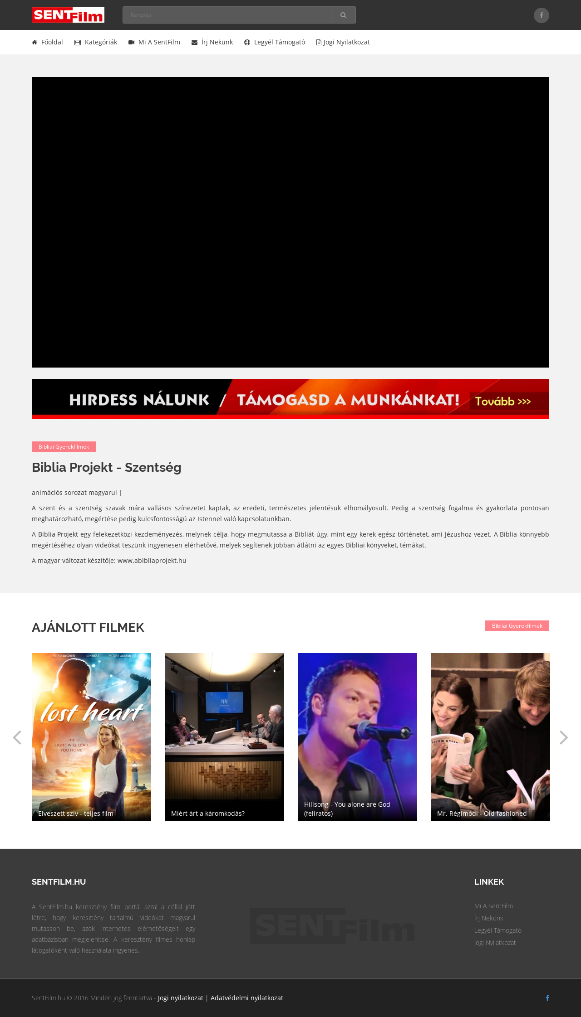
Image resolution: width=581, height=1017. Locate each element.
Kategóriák (95, 42)
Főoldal (47, 42)
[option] (357, 737)
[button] (16, 737)
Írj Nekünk (488, 918)
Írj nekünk (212, 42)
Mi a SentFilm (154, 42)
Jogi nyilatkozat (343, 42)
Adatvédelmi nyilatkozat (247, 997)
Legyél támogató (274, 42)
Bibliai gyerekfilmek (64, 446)
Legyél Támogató (498, 930)
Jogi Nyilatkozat (495, 942)
